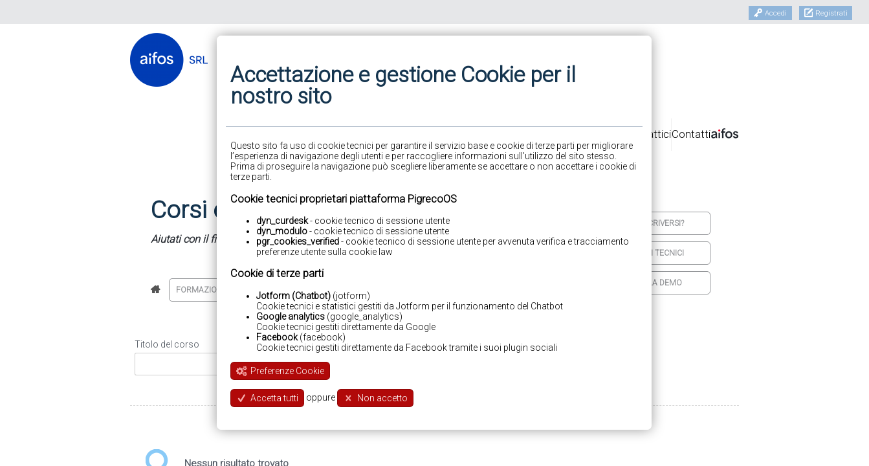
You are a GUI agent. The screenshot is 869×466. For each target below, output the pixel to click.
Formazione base (212, 289)
